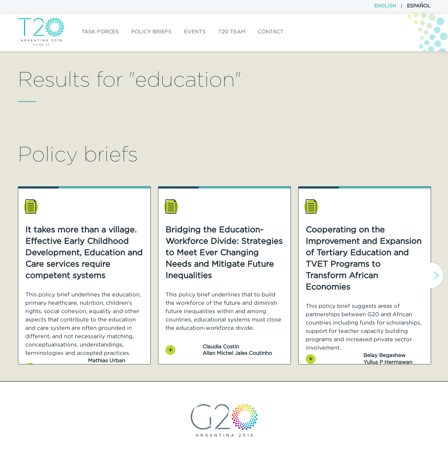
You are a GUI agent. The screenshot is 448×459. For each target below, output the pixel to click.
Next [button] (437, 275)
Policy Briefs (151, 31)
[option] (84, 275)
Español (418, 5)
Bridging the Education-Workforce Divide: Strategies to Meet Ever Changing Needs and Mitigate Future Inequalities (224, 252)
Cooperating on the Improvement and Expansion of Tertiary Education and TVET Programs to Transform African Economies (363, 258)
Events (195, 31)
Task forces (100, 31)
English (385, 5)
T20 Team (231, 31)
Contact (270, 31)
